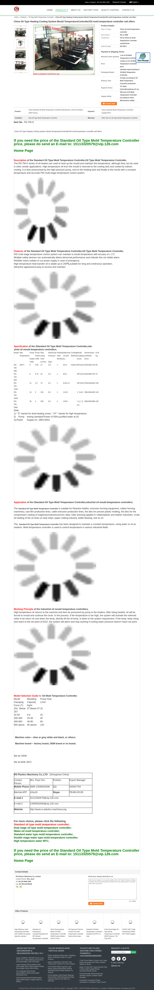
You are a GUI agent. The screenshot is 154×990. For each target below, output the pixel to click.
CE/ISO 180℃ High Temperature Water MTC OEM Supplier (128, 931)
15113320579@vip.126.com (44, 798)
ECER (133, 988)
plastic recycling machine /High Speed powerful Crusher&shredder (91, 952)
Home (50, 10)
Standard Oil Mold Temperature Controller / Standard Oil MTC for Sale (94, 932)
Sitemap (120, 963)
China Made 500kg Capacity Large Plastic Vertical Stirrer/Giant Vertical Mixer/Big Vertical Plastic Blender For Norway (60, 969)
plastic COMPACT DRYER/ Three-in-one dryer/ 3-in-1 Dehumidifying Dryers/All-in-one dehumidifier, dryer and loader (30, 960)
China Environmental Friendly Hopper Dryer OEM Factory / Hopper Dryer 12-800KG (29, 979)
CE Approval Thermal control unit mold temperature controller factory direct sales (75, 932)
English (136, 1)
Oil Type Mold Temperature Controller (41, 17)
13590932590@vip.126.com (44, 803)
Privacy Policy (23, 988)
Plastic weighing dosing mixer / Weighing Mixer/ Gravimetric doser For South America (61, 957)
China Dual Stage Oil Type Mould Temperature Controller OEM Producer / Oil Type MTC (112, 933)
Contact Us (128, 10)
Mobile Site (115, 966)
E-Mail (113, 963)
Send (133, 952)
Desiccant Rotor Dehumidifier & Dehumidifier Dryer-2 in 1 (30, 950)
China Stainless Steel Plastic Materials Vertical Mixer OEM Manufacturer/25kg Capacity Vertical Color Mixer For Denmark (61, 978)
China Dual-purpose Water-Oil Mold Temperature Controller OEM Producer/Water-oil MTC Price (58, 933)
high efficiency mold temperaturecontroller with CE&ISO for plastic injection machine (22, 932)
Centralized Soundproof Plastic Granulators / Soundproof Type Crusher (93, 981)
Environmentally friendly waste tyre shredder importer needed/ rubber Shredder (91, 975)
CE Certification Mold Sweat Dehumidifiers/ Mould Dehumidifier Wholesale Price (27, 973)
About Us (75, 10)
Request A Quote (119, 2)
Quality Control (110, 10)
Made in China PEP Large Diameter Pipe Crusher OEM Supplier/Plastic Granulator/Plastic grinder (93, 969)
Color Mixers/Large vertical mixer (59, 949)
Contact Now (110, 104)
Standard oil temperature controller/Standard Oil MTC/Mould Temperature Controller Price (40, 935)
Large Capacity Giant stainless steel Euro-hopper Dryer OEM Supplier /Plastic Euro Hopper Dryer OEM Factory (30, 966)
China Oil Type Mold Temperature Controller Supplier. (48, 988)
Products (61, 10)
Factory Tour (91, 10)
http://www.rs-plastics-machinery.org (48, 809)
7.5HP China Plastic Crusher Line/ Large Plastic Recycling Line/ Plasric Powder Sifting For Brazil (93, 962)
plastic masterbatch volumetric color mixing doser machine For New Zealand (61, 963)
